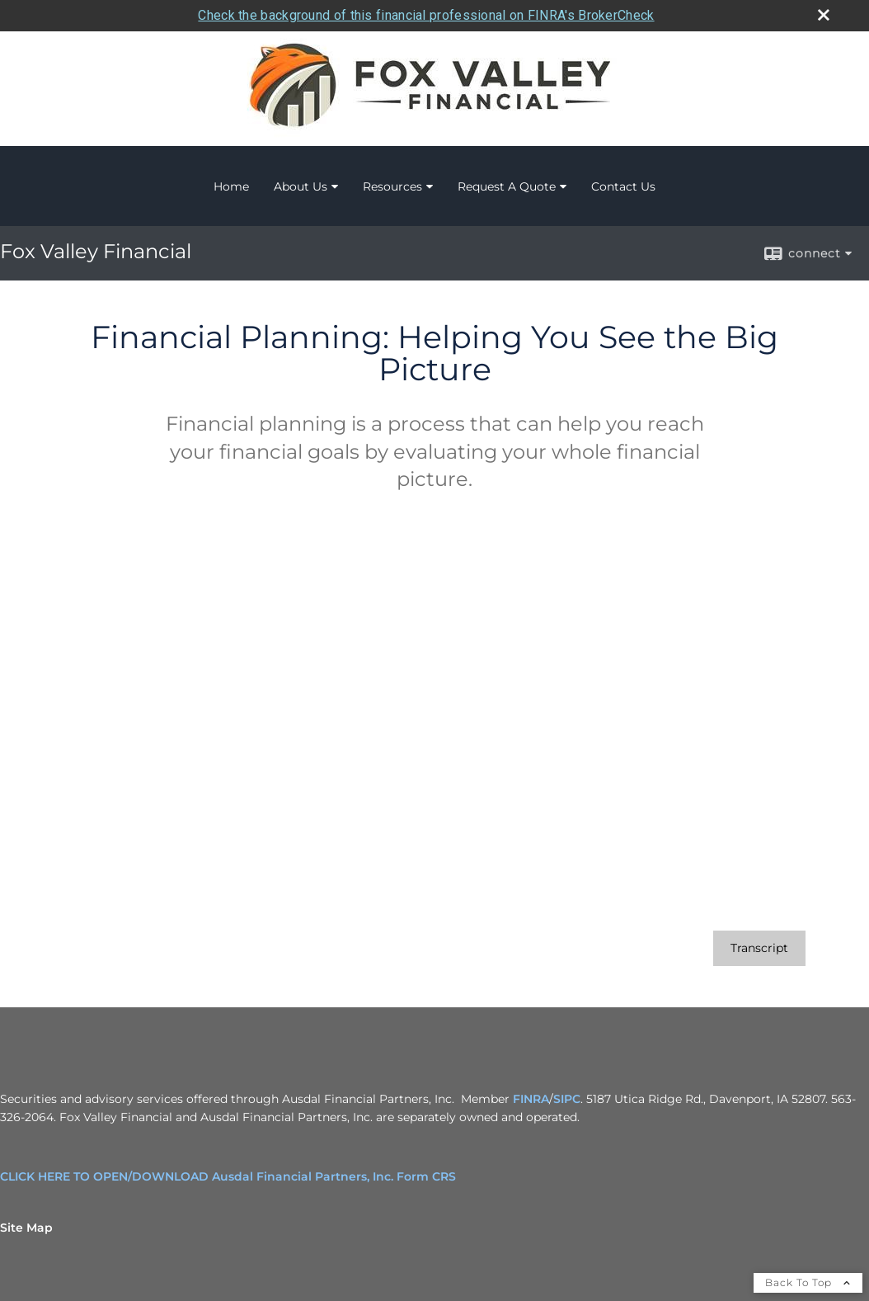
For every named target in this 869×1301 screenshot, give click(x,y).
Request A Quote (507, 186)
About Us (300, 186)
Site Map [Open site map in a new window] (26, 1227)
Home (231, 186)
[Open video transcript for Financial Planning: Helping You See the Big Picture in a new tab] (759, 948)
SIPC (566, 1098)
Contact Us (623, 186)
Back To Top (808, 1282)
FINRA (531, 1098)
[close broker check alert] (823, 14)
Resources (392, 186)
